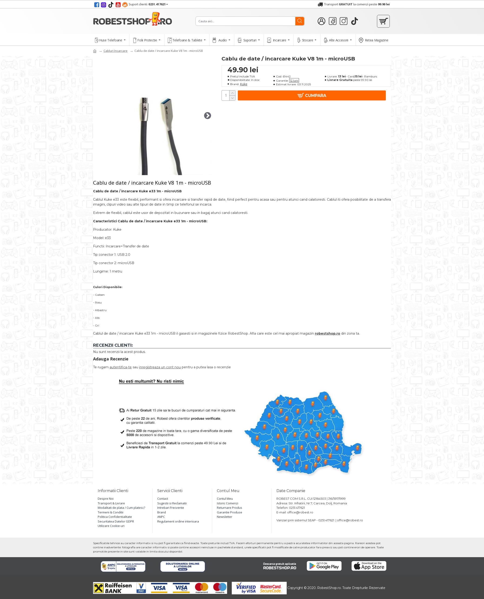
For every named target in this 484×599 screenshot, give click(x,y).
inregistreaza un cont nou (160, 367)
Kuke (243, 84)
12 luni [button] (294, 80)
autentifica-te (121, 367)
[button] (207, 115)
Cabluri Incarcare (116, 51)
